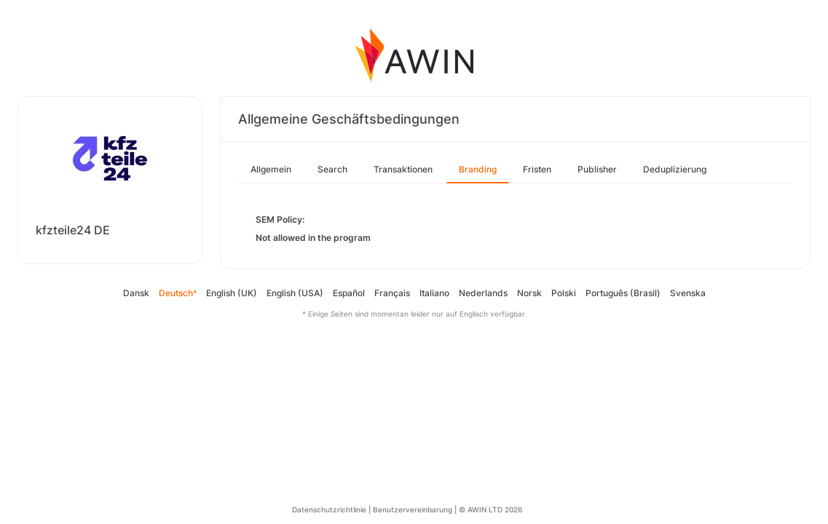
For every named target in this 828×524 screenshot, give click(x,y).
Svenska (688, 292)
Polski (563, 292)
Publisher (597, 169)
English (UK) (231, 292)
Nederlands (483, 292)
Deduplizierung (674, 169)
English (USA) (295, 292)
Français (392, 292)
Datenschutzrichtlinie (329, 509)
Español (349, 292)
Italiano (434, 292)
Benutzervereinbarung (412, 509)
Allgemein (271, 169)
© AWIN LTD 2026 (490, 509)
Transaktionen (403, 169)
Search (332, 169)
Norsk (529, 292)
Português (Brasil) (623, 292)
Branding (478, 169)
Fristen (537, 169)
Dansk (136, 292)
